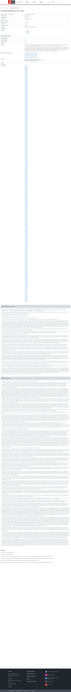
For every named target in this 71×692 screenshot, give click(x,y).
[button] (35, 306)
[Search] (58, 2)
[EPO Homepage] (11, 2)
